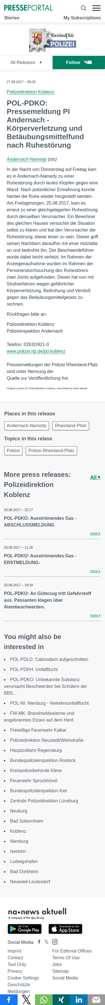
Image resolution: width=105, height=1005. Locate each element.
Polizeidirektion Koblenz (30, 92)
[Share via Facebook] (9, 999)
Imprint (14, 951)
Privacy (15, 971)
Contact (15, 957)
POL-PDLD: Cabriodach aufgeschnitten (49, 659)
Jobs (57, 964)
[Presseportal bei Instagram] (53, 941)
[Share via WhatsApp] (44, 999)
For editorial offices (72, 951)
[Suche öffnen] (84, 8)
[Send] (96, 999)
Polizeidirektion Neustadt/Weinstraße (46, 740)
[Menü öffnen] (96, 8)
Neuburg (18, 811)
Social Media (65, 978)
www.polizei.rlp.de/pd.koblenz (36, 351)
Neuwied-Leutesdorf (30, 881)
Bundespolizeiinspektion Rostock (43, 760)
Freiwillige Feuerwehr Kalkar (38, 730)
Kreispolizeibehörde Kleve (36, 770)
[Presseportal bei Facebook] (37, 942)
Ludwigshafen (24, 861)
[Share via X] (26, 999)
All (95, 477)
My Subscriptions (82, 17)
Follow (79, 62)
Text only (17, 964)
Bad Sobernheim (26, 821)
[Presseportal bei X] (45, 942)
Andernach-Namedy (26, 159)
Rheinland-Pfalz (71, 425)
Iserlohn (18, 851)
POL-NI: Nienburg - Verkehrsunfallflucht (49, 703)
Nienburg (19, 841)
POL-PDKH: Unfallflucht (34, 669)
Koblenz (18, 831)
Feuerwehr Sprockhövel (33, 780)
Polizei (13, 450)
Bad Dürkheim (24, 871)
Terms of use (66, 957)
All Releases (26, 62)
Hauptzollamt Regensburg (36, 750)
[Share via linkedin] (79, 999)
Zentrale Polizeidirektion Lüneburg (44, 800)
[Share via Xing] (61, 999)
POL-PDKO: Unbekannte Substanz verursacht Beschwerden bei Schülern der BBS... (45, 686)
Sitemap (60, 971)
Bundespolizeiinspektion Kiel (38, 790)
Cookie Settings (23, 978)
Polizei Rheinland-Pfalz (51, 450)
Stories (11, 17)
